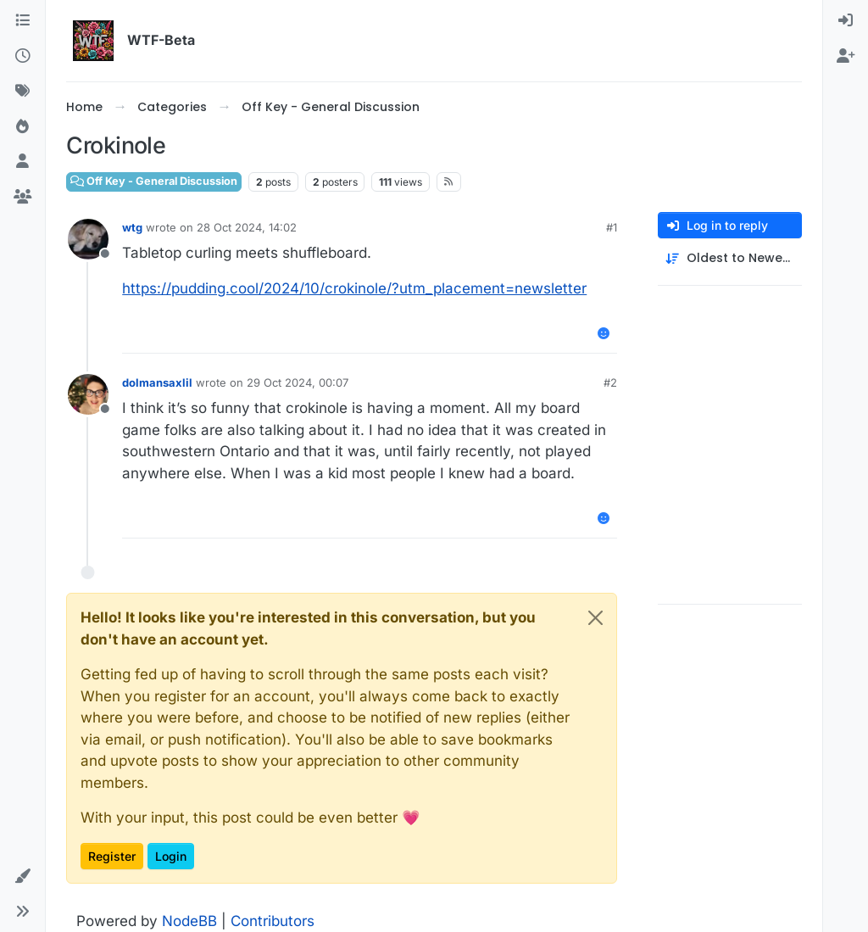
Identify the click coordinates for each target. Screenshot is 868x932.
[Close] (595, 618)
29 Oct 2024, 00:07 (297, 382)
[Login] (845, 21)
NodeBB (189, 920)
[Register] (845, 56)
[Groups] (22, 197)
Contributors (272, 920)
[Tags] (22, 91)
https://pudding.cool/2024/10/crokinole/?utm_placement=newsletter (354, 288)
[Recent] (22, 56)
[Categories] (22, 21)
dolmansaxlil (157, 382)
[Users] (22, 162)
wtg (132, 227)
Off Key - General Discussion (153, 181)
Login (170, 856)
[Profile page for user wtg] (88, 239)
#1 (611, 227)
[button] (22, 876)
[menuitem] (845, 21)
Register (112, 856)
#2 (610, 382)
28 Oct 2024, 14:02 (247, 227)
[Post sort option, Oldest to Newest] (730, 258)
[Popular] (22, 127)
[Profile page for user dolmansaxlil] (88, 394)
